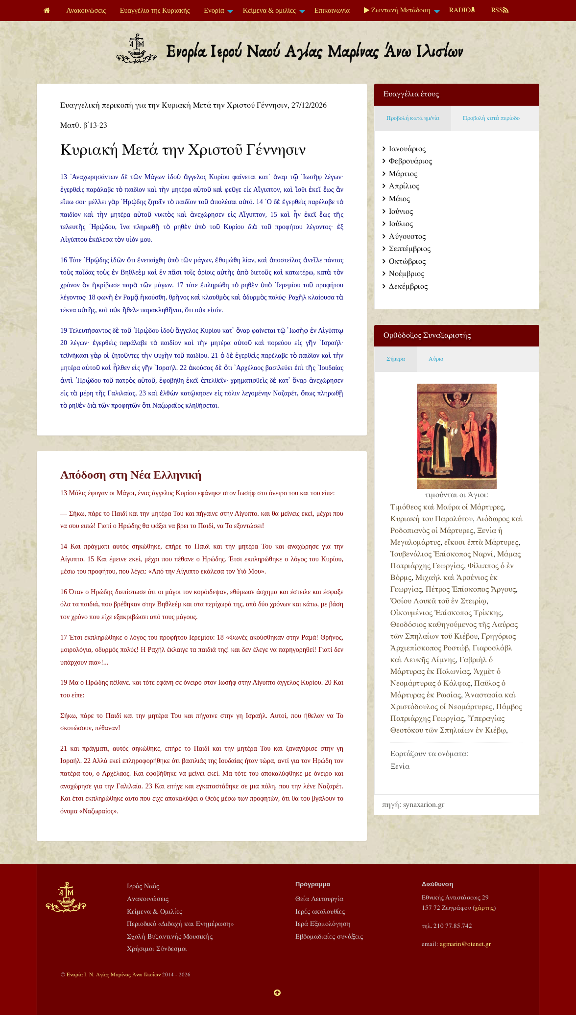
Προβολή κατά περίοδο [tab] (491, 118)
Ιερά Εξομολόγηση (323, 924)
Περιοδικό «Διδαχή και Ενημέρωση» (180, 924)
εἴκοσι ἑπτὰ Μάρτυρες (481, 542)
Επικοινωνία (332, 10)
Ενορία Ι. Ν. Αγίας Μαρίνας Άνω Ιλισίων (114, 974)
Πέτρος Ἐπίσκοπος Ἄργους (471, 589)
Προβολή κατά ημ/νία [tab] (412, 118)
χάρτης (484, 908)
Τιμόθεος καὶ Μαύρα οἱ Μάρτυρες (447, 507)
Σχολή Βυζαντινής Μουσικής (170, 937)
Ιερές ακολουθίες (320, 912)
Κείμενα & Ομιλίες (154, 912)
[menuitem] (48, 10)
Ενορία (214, 10)
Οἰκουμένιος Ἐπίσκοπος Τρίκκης (446, 613)
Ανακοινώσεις (86, 10)
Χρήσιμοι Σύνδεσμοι (157, 949)
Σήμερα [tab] (395, 359)
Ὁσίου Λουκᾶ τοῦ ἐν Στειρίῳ (438, 601)
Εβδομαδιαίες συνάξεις (329, 937)
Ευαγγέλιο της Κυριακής (155, 10)
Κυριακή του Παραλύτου (431, 519)
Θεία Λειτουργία (319, 899)
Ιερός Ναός (143, 886)
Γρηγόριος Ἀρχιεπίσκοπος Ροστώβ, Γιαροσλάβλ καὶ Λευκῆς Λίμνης (453, 648)
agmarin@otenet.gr (465, 944)
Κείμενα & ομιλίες (269, 10)
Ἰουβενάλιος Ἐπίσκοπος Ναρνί (441, 554)
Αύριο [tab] (436, 359)
